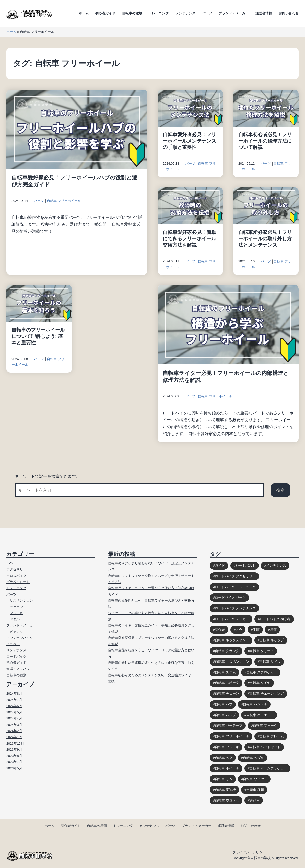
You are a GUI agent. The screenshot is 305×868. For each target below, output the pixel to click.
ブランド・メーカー (234, 13)
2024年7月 (14, 700)
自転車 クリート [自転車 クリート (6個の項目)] (262, 651)
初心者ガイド (105, 13)
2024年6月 (14, 706)
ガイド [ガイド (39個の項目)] (220, 565)
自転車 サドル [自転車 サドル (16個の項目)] (270, 662)
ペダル (15, 619)
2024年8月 (14, 693)
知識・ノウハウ (18, 669)
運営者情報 (263, 13)
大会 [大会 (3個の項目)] (239, 630)
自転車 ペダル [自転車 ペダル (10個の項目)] (253, 758)
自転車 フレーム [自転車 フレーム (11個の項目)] (272, 736)
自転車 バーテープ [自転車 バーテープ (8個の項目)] (228, 725)
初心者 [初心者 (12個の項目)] (220, 630)
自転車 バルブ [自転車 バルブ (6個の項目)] (225, 715)
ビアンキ (16, 632)
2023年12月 (15, 743)
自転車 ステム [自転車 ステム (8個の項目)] (225, 672)
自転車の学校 (261, 858)
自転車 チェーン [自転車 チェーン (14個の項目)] (227, 693)
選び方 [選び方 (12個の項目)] (255, 800)
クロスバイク (16, 576)
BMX (10, 563)
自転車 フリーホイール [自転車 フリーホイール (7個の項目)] (232, 736)
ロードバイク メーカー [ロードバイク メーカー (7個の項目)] (232, 619)
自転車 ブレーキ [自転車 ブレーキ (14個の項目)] (227, 747)
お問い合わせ (289, 13)
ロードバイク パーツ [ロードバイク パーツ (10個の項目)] (230, 597)
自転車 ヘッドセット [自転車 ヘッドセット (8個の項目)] (265, 747)
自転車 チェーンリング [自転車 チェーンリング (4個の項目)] (267, 693)
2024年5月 (14, 712)
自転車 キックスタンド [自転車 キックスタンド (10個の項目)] (232, 640)
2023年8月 (14, 756)
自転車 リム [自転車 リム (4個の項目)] (223, 779)
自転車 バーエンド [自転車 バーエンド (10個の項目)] (260, 715)
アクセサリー (16, 569)
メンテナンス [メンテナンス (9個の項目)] (276, 565)
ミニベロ (13, 644)
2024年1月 (14, 737)
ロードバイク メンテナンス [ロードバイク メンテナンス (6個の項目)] (235, 608)
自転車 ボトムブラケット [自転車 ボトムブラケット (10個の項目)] (268, 768)
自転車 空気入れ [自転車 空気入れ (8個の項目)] (227, 800)
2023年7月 (14, 762)
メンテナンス (185, 13)
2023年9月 (14, 749)
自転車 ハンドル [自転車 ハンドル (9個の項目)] (255, 704)
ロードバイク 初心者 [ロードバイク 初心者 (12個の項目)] (275, 619)
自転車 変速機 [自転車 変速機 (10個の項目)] (225, 790)
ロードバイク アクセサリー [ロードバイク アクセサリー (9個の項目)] (235, 576)
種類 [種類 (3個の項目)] (273, 630)
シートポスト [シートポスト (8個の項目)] (245, 565)
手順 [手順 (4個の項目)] (256, 630)
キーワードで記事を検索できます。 (47, 476)
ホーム (84, 13)
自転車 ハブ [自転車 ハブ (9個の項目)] (223, 704)
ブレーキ (16, 613)
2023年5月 (14, 768)
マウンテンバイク (19, 638)
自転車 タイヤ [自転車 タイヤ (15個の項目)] (260, 683)
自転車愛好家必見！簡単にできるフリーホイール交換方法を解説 (189, 239)
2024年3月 (14, 725)
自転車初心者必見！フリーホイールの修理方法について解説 (265, 141)
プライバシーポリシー (249, 852)
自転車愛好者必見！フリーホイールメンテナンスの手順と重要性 (189, 141)
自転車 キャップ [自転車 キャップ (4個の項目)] (272, 640)
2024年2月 (14, 731)
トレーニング (159, 13)
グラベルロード (18, 582)
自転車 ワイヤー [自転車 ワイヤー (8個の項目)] (255, 779)
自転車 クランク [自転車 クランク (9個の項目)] (227, 651)
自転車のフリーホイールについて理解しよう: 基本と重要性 (38, 336)
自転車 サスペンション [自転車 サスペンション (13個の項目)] (232, 662)
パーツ (207, 13)
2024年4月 (14, 718)
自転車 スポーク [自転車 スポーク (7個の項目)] (227, 683)
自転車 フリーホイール (64, 201)
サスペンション (21, 600)
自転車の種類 (132, 13)
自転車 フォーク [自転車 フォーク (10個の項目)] (265, 725)
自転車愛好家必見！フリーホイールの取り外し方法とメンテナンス (265, 239)
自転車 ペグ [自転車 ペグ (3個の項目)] (223, 758)
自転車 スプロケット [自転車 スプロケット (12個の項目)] (261, 672)
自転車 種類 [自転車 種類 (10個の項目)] (255, 790)
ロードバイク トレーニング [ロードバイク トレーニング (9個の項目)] (235, 587)
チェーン (16, 607)
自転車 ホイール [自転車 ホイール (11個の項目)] (227, 768)
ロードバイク (16, 656)
